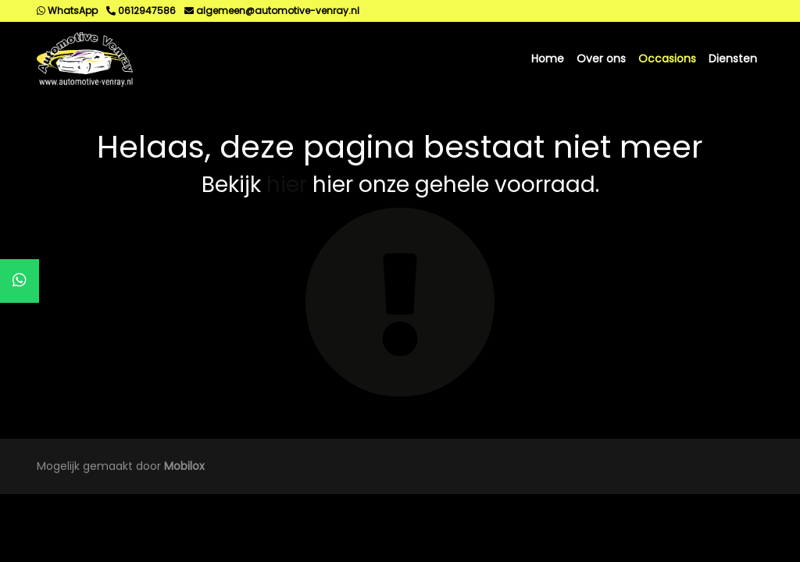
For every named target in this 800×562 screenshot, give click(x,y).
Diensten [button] (733, 58)
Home (547, 58)
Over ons (601, 58)
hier (286, 184)
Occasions (667, 58)
